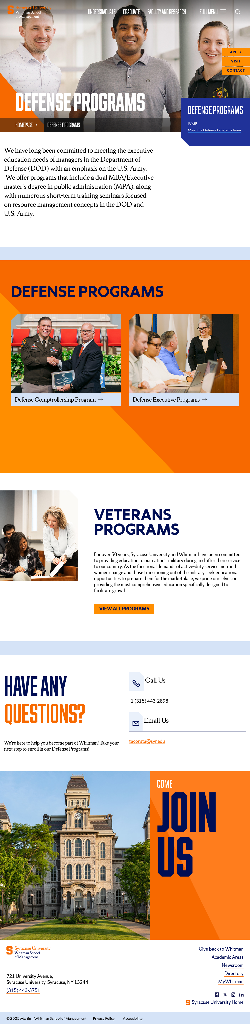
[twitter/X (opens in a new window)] (225, 994)
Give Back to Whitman (221, 949)
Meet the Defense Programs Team (214, 130)
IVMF (192, 123)
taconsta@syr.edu (147, 741)
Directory (234, 974)
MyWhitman (231, 982)
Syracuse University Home (218, 1003)
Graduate (131, 11)
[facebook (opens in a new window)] (217, 994)
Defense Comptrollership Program (55, 399)
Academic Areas (227, 957)
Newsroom (233, 966)
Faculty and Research (166, 11)
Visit (236, 61)
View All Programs (124, 609)
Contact (236, 70)
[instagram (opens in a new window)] (241, 994)
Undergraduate (102, 11)
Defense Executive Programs (166, 399)
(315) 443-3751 (23, 991)
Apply (236, 52)
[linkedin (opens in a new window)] (233, 994)
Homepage (24, 125)
